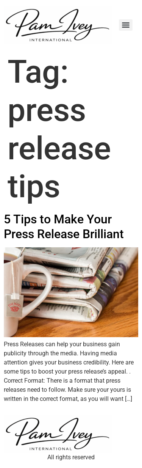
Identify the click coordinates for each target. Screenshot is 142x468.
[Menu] (126, 25)
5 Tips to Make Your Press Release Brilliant (64, 226)
